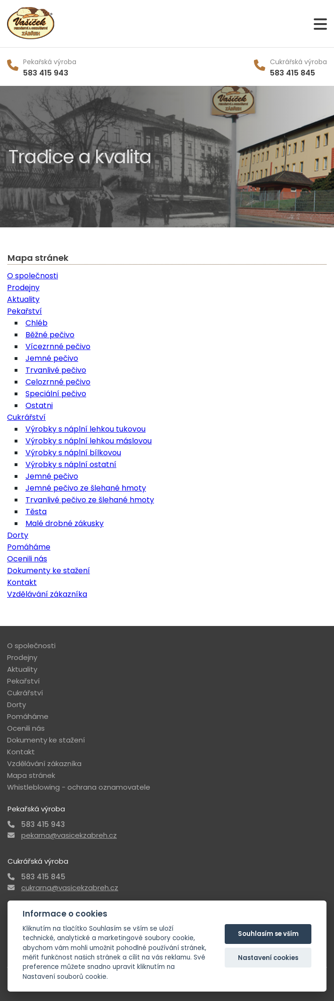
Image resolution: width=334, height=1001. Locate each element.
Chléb (36, 322)
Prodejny (23, 287)
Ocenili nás (27, 558)
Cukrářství (26, 417)
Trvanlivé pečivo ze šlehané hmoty (89, 499)
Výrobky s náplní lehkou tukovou (85, 429)
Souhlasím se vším (268, 933)
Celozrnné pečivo (57, 381)
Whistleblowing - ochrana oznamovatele (78, 787)
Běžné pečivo (49, 334)
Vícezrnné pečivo (57, 346)
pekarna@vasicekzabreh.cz (69, 835)
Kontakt (22, 582)
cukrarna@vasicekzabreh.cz (69, 888)
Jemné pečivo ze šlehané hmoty (85, 488)
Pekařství (24, 311)
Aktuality (23, 299)
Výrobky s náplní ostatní (70, 464)
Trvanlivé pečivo (55, 370)
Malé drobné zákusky (64, 523)
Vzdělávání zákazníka (47, 594)
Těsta (36, 511)
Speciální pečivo (55, 393)
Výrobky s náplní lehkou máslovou (88, 440)
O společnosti (32, 275)
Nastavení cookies (268, 957)
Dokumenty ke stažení (48, 570)
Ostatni (39, 405)
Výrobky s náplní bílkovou (73, 452)
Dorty (17, 535)
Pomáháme (28, 547)
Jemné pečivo (51, 358)
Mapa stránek (31, 775)
